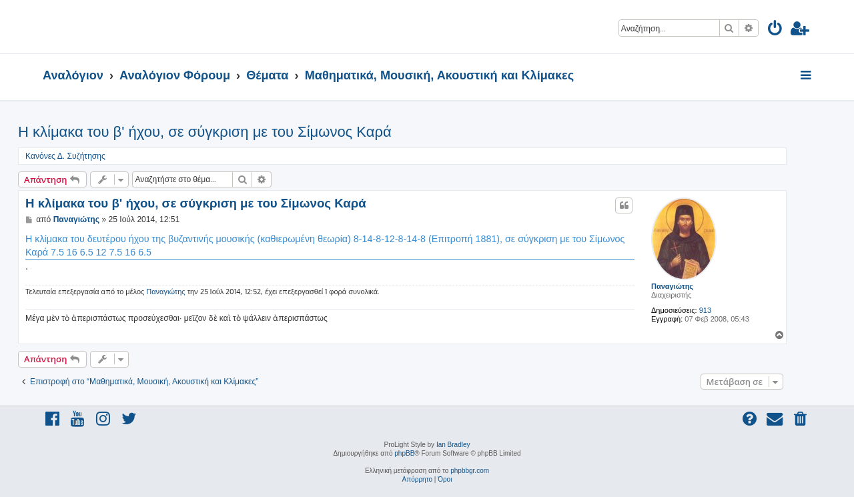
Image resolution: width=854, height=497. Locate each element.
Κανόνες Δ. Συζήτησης (65, 156)
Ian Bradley (453, 444)
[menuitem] (775, 30)
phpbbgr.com (469, 470)
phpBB (404, 453)
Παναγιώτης (672, 286)
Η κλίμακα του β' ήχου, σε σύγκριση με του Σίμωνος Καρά (205, 131)
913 (705, 310)
